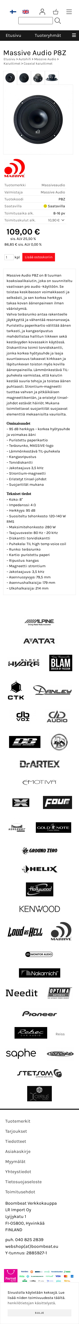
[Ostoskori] (55, 11)
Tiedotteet (15, 1141)
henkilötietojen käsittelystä (31, 1303)
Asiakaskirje (18, 1151)
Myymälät (15, 1161)
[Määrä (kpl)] (9, 257)
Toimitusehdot (20, 1191)
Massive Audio (45, 59)
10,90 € (56, 220)
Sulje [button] (39, 1312)
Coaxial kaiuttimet (38, 63)
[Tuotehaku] (35, 20)
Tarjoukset (16, 1131)
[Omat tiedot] (42, 11)
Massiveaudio (53, 185)
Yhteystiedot (18, 1171)
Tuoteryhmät (48, 35)
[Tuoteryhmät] (69, 11)
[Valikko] (74, 35)
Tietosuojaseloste (23, 1181)
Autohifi (25, 59)
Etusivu (13, 35)
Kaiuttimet (12, 63)
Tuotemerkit (17, 1121)
